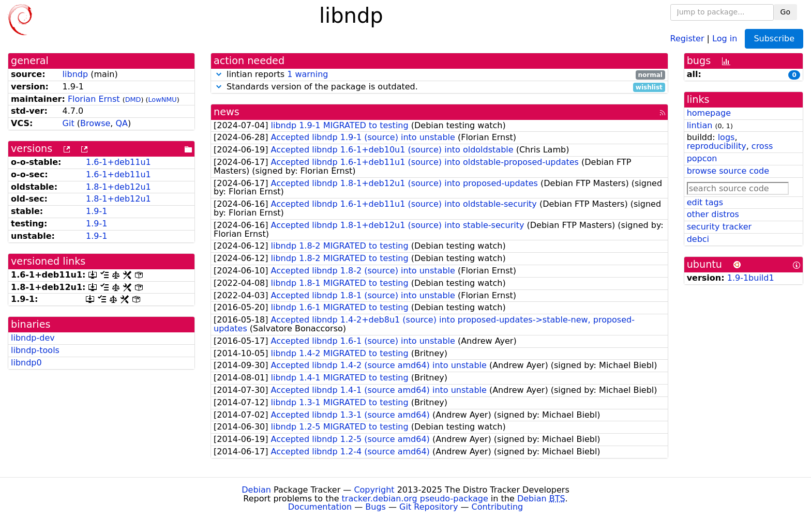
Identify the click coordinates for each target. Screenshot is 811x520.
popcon (702, 158)
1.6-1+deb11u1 (118, 162)
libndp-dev (33, 338)
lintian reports (439, 74)
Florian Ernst (94, 99)
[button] (218, 74)
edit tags (705, 202)
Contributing (497, 507)
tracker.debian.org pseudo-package (415, 498)
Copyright (374, 490)
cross (762, 146)
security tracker (719, 227)
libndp (75, 74)
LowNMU (162, 99)
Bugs (375, 507)
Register (687, 38)
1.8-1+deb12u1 (118, 187)
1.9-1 (96, 211)
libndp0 (26, 363)
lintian (700, 125)
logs (726, 137)
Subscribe (774, 38)
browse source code (728, 171)
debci (698, 239)
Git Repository (428, 507)
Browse (95, 123)
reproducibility (716, 146)
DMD (133, 99)
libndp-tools (35, 350)
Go (785, 12)
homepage (709, 113)
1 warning (307, 74)
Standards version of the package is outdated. (439, 87)
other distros (713, 214)
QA (121, 123)
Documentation (320, 507)
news (226, 112)
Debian (256, 490)
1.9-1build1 (750, 278)
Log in (724, 38)
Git (68, 123)
